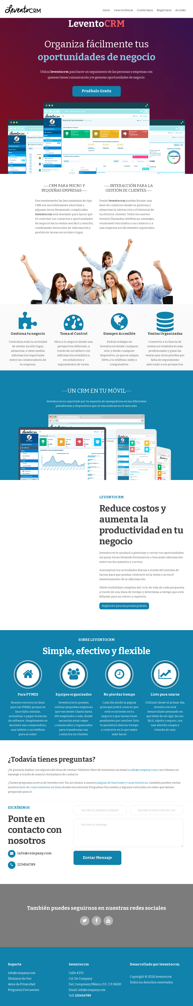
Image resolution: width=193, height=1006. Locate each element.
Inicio (106, 10)
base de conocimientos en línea (40, 787)
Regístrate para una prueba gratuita (124, 605)
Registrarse (164, 10)
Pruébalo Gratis (96, 91)
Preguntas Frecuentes (23, 990)
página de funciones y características (122, 782)
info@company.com (143, 770)
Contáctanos (145, 10)
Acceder (180, 10)
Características (123, 10)
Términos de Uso (19, 978)
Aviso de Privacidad (21, 984)
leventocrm (169, 964)
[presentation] (159, 858)
